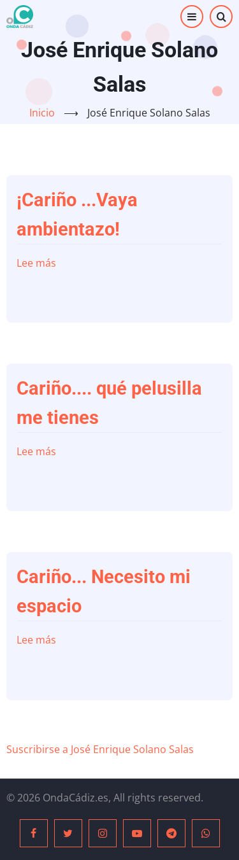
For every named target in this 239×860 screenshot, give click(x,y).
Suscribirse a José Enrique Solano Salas (100, 749)
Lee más (36, 263)
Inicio (42, 113)
